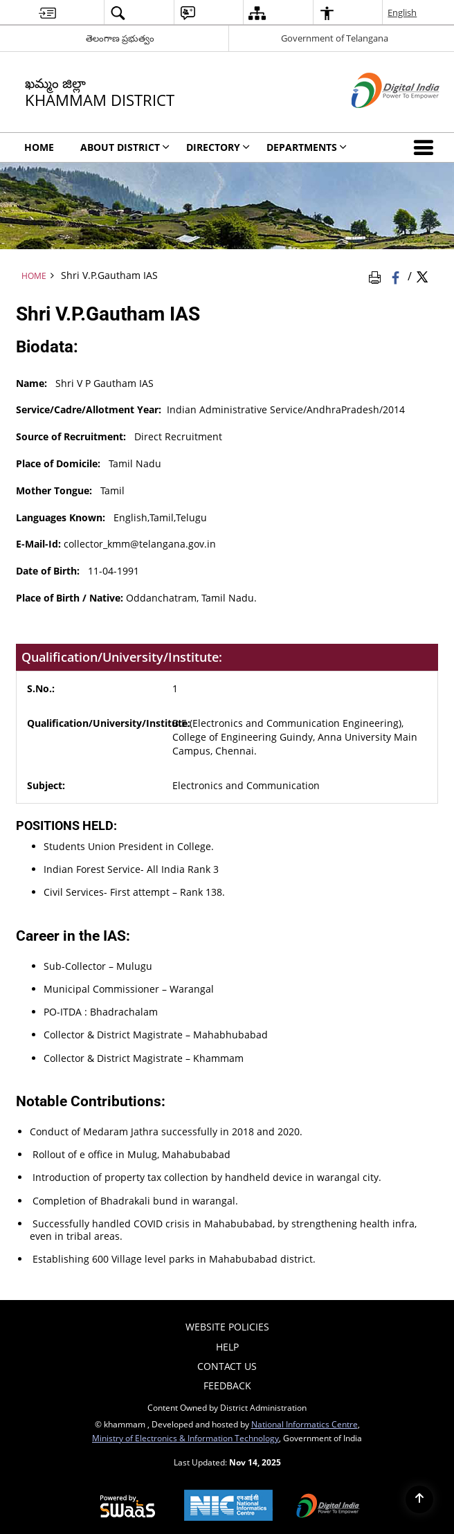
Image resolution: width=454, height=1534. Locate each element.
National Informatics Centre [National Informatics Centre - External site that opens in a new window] (304, 1423)
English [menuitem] (402, 12)
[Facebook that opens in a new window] (397, 276)
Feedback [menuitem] (227, 1385)
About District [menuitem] (125, 147)
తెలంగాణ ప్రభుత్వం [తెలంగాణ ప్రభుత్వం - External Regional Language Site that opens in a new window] (120, 38)
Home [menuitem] (39, 147)
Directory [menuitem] (218, 147)
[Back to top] (419, 1499)
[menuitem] (47, 13)
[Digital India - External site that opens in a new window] (378, 119)
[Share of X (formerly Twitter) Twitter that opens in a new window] (422, 276)
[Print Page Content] (377, 276)
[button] (426, 147)
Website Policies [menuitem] (227, 1326)
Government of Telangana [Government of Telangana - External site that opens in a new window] (334, 38)
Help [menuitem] (227, 1346)
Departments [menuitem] (306, 147)
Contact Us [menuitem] (227, 1366)
